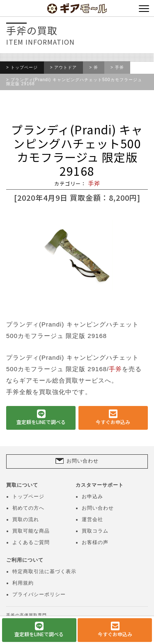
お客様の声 (95, 542)
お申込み (92, 496)
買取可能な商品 (31, 531)
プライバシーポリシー (39, 594)
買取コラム (95, 531)
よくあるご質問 (31, 542)
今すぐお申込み (113, 421)
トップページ (24, 68)
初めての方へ (28, 508)
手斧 (119, 68)
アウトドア (65, 68)
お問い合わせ (83, 460)
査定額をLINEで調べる (41, 421)
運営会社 (92, 519)
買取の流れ (25, 519)
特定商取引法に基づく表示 (44, 571)
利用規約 (23, 583)
